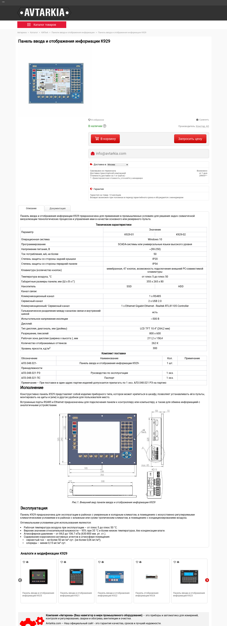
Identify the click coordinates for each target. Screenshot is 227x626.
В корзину (108, 139)
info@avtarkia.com (111, 153)
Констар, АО (202, 126)
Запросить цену (190, 139)
